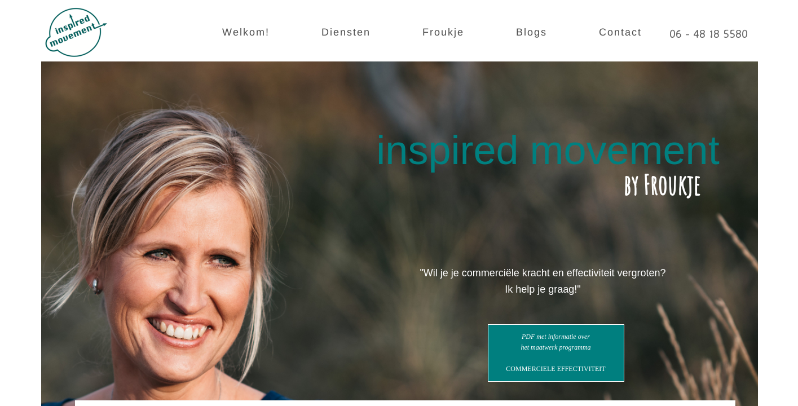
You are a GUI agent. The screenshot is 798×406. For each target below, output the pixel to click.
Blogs (531, 32)
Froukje (443, 32)
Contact (620, 32)
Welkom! (246, 32)
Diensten (346, 32)
